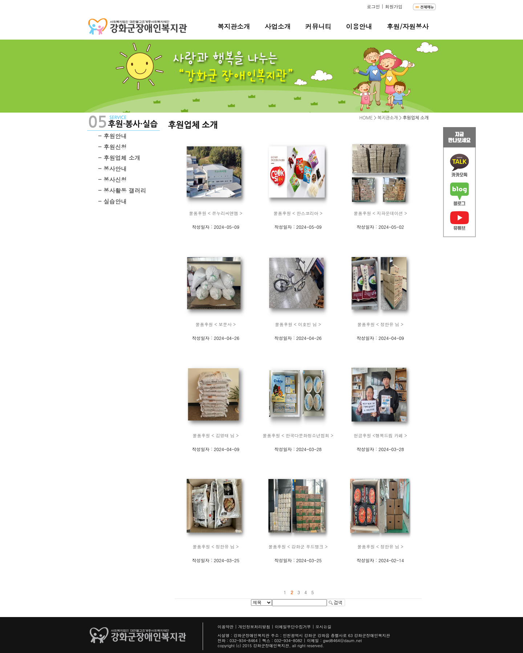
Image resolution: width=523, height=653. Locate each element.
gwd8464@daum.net (342, 640)
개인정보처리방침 (254, 626)
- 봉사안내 (112, 169)
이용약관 (226, 626)
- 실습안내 (112, 201)
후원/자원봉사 (407, 26)
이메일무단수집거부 (293, 626)
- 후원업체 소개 (119, 158)
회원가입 (393, 6)
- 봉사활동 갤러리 (122, 190)
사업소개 (277, 26)
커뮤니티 (318, 26)
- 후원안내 (112, 136)
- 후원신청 (112, 147)
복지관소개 (233, 26)
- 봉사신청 (112, 179)
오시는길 (324, 626)
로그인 (373, 6)
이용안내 (359, 26)
